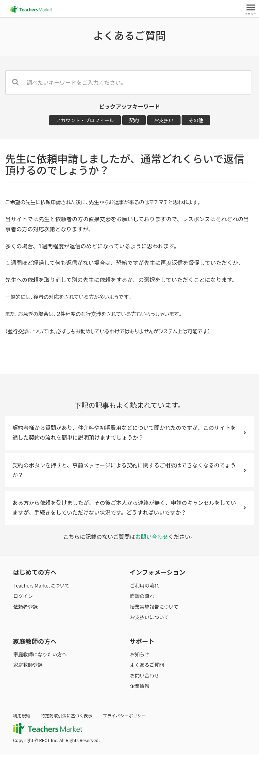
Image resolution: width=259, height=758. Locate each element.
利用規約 (22, 719)
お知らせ (139, 657)
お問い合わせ (151, 540)
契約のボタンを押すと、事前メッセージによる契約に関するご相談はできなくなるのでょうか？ (129, 472)
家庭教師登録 (27, 668)
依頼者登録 (25, 609)
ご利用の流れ (144, 588)
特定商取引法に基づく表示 (67, 719)
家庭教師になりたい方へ (39, 657)
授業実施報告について (154, 609)
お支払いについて (149, 620)
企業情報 (139, 689)
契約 (134, 120)
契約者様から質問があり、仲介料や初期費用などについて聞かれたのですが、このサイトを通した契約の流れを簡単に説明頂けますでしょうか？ (129, 433)
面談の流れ (142, 599)
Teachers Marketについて (41, 588)
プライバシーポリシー (127, 719)
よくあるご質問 (147, 668)
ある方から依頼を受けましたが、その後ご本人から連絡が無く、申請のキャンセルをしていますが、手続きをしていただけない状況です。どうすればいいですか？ (129, 510)
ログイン (22, 599)
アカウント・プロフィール (85, 120)
